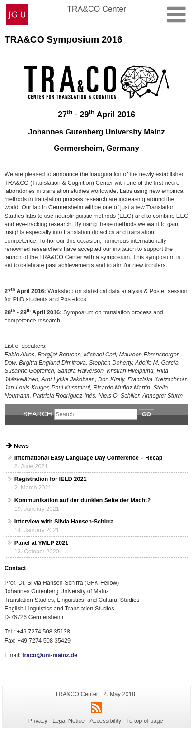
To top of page (145, 720)
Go (146, 414)
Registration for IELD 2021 (50, 478)
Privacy (37, 720)
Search (37, 413)
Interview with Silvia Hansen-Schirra (64, 521)
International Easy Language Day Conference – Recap (88, 457)
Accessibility (106, 720)
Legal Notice (68, 720)
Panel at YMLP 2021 (41, 542)
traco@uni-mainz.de (49, 655)
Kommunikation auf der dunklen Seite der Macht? (82, 500)
